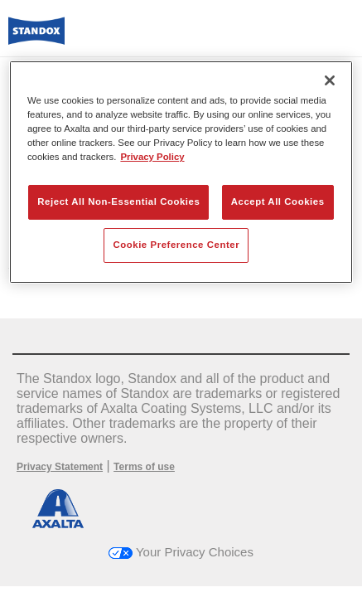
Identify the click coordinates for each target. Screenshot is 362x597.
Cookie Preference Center (176, 245)
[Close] (329, 80)
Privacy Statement (60, 467)
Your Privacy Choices (181, 552)
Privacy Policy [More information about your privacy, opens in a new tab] (152, 157)
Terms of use (144, 467)
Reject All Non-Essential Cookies (118, 201)
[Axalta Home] (36, 37)
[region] (181, 172)
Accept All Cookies (278, 201)
